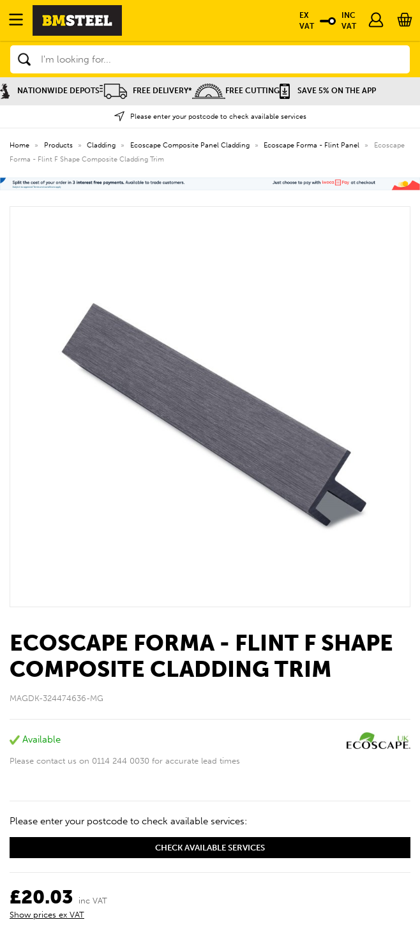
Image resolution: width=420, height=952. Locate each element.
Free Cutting (236, 90)
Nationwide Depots (50, 90)
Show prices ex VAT (47, 914)
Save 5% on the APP (328, 90)
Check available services (210, 847)
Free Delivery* (146, 90)
